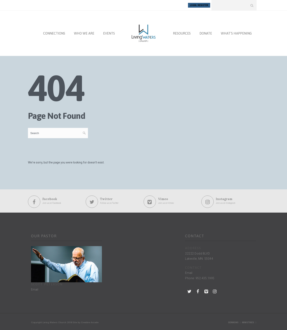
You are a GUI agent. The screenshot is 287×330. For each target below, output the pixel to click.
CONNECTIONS (54, 33)
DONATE (205, 33)
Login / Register (199, 5)
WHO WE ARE (84, 33)
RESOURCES (182, 33)
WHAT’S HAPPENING (236, 33)
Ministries (248, 322)
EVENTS (109, 33)
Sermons (233, 322)
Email (34, 289)
